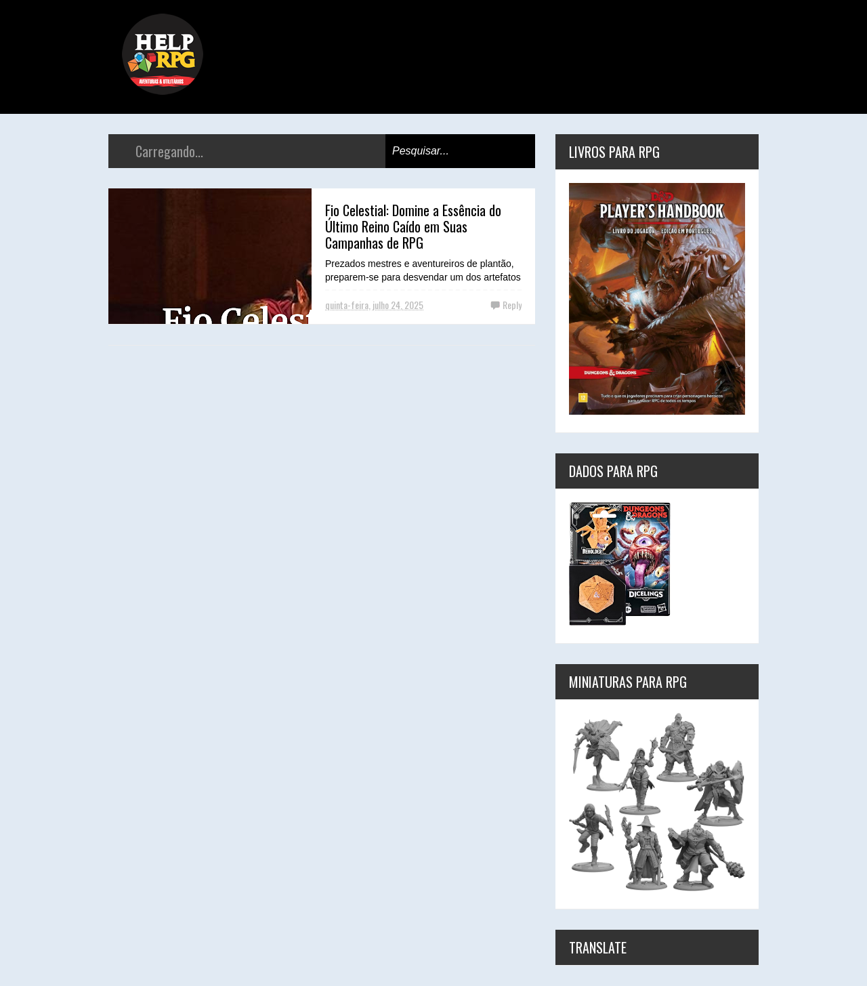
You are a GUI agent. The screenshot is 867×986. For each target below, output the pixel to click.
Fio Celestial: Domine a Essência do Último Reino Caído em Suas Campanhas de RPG (413, 226)
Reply (512, 304)
